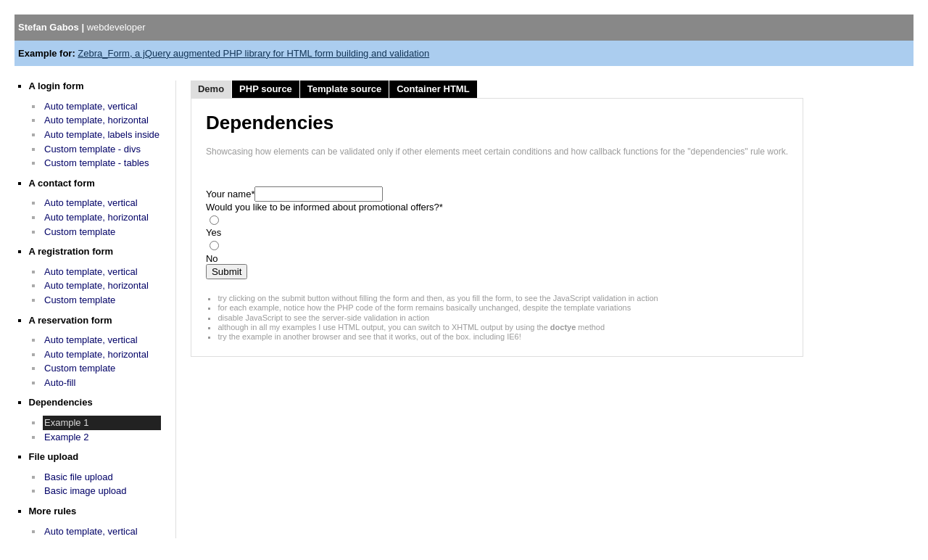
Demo (211, 88)
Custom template (79, 231)
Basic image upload (85, 490)
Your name (230, 194)
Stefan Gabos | (82, 27)
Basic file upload (78, 477)
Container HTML (433, 88)
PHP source (265, 88)
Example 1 (66, 422)
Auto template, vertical (91, 106)
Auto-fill (59, 382)
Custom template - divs (92, 149)
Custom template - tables (96, 162)
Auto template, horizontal (96, 120)
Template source (344, 88)
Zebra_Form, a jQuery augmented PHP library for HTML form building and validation (253, 53)
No (212, 258)
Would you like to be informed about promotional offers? (324, 207)
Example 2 (66, 437)
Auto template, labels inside (102, 134)
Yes (213, 232)
